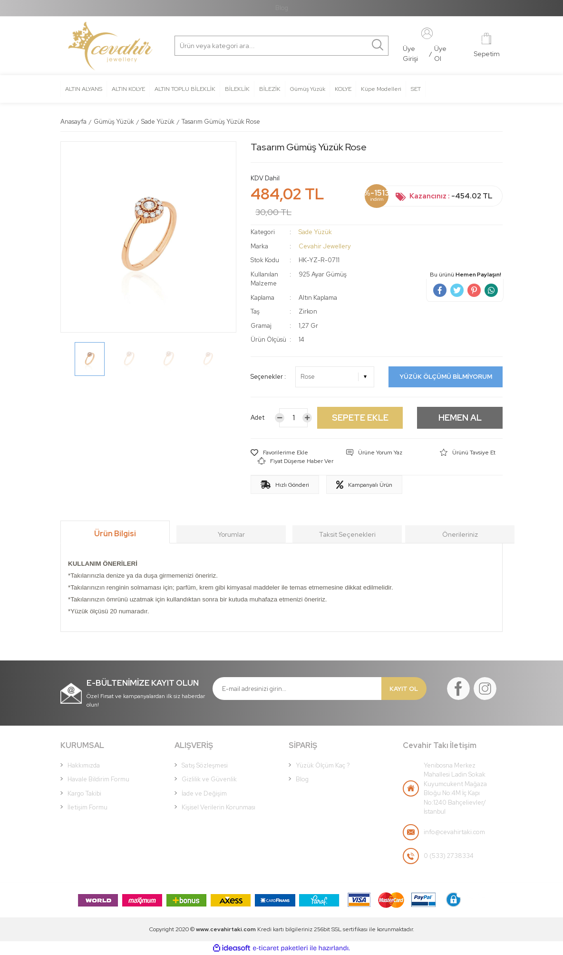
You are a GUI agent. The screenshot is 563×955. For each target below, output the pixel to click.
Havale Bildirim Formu (98, 779)
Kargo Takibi (84, 793)
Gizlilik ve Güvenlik (209, 779)
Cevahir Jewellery (325, 246)
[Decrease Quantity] (279, 418)
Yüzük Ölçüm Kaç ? (323, 765)
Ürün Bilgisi (115, 534)
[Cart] (487, 46)
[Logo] (110, 46)
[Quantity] (293, 418)
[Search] (220, 45)
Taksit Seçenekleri (347, 534)
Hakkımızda (84, 765)
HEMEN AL (460, 417)
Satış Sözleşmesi (205, 765)
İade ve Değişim (204, 793)
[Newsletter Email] (297, 688)
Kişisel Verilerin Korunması (218, 807)
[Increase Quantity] (307, 418)
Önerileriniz (460, 534)
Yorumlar (231, 534)
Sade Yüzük (315, 232)
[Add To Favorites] (279, 452)
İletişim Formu (87, 807)
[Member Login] (427, 33)
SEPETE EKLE (360, 417)
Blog (281, 8)
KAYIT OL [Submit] (403, 689)
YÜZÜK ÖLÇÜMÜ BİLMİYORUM (445, 377)
